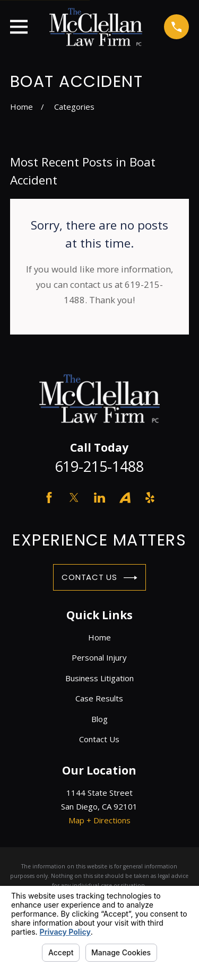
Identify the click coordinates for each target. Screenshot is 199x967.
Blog (99, 719)
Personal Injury (99, 657)
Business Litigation (99, 678)
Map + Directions (99, 820)
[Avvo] (125, 497)
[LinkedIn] (99, 497)
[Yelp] (149, 497)
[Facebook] (49, 497)
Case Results (99, 698)
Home (99, 637)
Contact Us (99, 578)
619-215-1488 (99, 466)
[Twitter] (74, 497)
